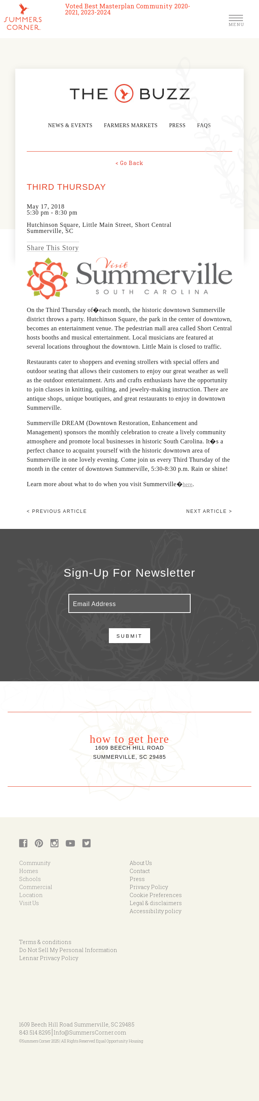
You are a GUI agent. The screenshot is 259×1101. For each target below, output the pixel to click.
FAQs (202, 125)
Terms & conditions (45, 941)
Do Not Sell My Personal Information (68, 949)
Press (176, 125)
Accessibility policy (155, 910)
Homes (28, 870)
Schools (30, 878)
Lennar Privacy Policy (48, 957)
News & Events (71, 125)
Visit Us (29, 902)
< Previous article (57, 511)
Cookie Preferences (156, 894)
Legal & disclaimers (156, 902)
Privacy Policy (149, 886)
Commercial (35, 886)
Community (34, 862)
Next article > (209, 511)
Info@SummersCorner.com (89, 1032)
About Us (141, 862)
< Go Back (129, 162)
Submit (130, 636)
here (188, 484)
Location (31, 894)
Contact (140, 870)
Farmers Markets (130, 125)
